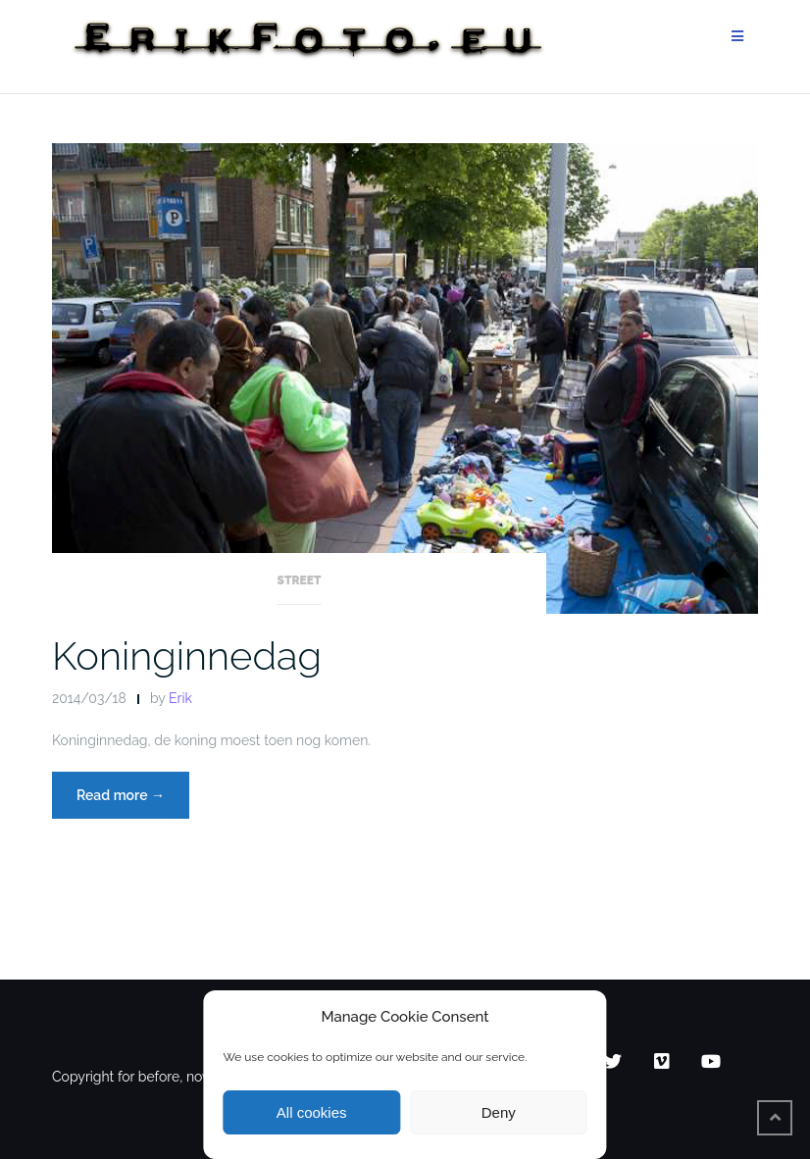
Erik (180, 698)
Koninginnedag (187, 655)
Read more (132, 792)
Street (300, 580)
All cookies (312, 1112)
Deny (498, 1112)
